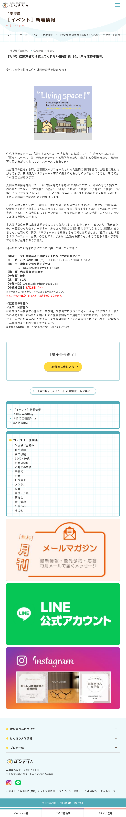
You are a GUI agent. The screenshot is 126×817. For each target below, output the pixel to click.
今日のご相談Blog (24, 418)
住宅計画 (38, 50)
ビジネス (20, 480)
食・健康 (20, 501)
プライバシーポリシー (71, 791)
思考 (18, 489)
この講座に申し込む (61, 367)
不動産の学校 (23, 467)
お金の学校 (22, 463)
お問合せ (11, 791)
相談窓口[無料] (28, 791)
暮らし (50, 50)
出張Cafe (20, 506)
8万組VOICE (20, 422)
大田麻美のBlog (23, 414)
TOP (8, 34)
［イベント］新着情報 (27, 409)
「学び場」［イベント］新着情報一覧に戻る (64, 391)
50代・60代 (22, 458)
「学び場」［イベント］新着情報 (35, 34)
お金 (18, 476)
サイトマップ (108, 791)
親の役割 (20, 454)
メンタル (20, 484)
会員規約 (92, 791)
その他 (19, 510)
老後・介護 (22, 493)
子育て (19, 471)
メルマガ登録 (47, 791)
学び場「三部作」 (20, 50)
